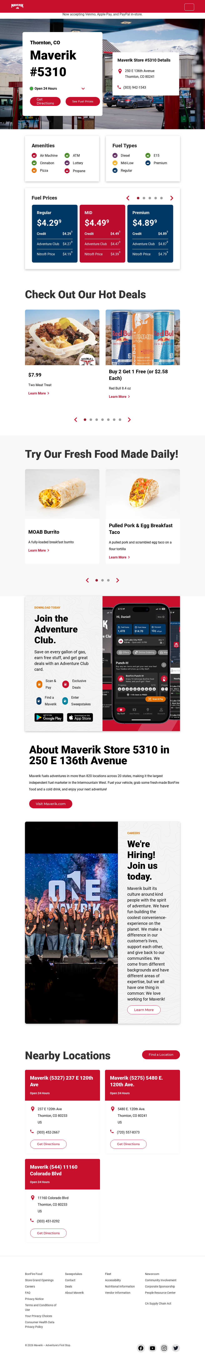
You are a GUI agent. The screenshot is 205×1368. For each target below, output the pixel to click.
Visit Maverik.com (51, 804)
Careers (32, 1286)
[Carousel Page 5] (161, 198)
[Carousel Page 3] (150, 198)
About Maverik (74, 1292)
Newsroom (152, 1274)
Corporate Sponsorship (160, 1286)
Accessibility (113, 1280)
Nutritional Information (120, 1286)
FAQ (27, 1292)
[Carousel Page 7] (120, 419)
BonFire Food (33, 1274)
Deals (68, 1286)
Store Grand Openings (39, 1280)
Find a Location (161, 1055)
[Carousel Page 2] (144, 198)
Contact (70, 1280)
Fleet (108, 1274)
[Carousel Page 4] (155, 198)
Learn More (37, 393)
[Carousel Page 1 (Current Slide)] (138, 198)
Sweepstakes (73, 1274)
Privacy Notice (34, 1299)
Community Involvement (160, 1280)
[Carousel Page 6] (114, 419)
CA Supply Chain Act (158, 1303)
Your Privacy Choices (42, 1316)
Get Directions (42, 101)
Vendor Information (117, 1292)
